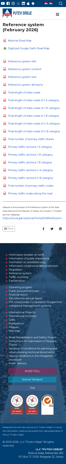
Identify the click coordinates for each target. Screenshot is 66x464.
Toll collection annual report (25, 298)
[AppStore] (28, 3)
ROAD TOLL (32, 371)
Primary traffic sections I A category (30, 146)
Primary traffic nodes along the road (30, 193)
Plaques (14, 327)
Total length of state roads (24, 92)
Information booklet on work (26, 254)
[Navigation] (57, 14)
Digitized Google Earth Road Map (28, 48)
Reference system (20, 273)
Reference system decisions (25, 84)
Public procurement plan (24, 291)
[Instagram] (13, 3)
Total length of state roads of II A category (34, 123)
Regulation (15, 269)
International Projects (22, 312)
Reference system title (22, 61)
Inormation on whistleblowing (27, 262)
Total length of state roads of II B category (34, 131)
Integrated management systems (30, 305)
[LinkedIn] (23, 3)
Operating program (20, 287)
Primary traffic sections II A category (30, 170)
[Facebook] (8, 3)
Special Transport (32, 379)
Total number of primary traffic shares (31, 139)
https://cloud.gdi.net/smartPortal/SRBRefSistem (32, 218)
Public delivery (18, 363)
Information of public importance (29, 258)
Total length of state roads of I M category (34, 108)
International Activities (22, 316)
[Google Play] (33, 3)
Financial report (18, 294)
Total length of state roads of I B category (33, 115)
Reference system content (24, 69)
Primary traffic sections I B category (30, 162)
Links (12, 319)
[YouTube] (3, 3)
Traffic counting (18, 277)
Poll (32, 387)
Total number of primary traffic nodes (31, 185)
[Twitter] (18, 3)
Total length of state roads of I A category (33, 100)
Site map (14, 330)
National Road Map (20, 40)
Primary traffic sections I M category (30, 154)
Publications (16, 323)
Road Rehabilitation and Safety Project (32, 337)
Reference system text (22, 77)
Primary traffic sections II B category (30, 178)
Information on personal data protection (33, 265)
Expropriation (17, 280)
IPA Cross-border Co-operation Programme (35, 302)
